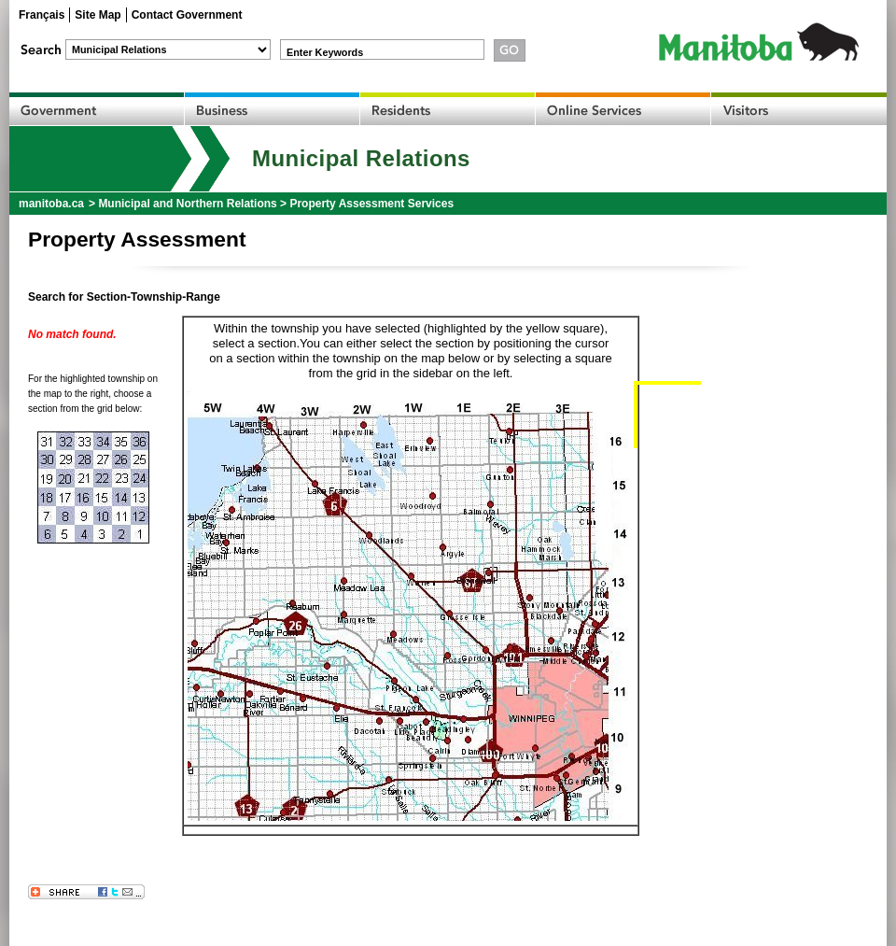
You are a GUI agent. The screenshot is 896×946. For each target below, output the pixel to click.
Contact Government (187, 14)
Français (41, 14)
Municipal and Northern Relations (187, 203)
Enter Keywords (325, 52)
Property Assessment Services (371, 203)
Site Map (97, 14)
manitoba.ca (51, 203)
